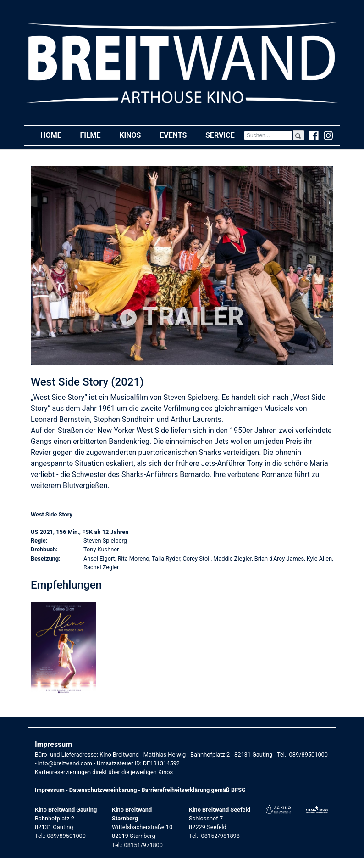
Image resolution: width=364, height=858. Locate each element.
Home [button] (55, 135)
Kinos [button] (134, 135)
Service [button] (224, 135)
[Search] (268, 135)
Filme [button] (95, 135)
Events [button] (178, 135)
